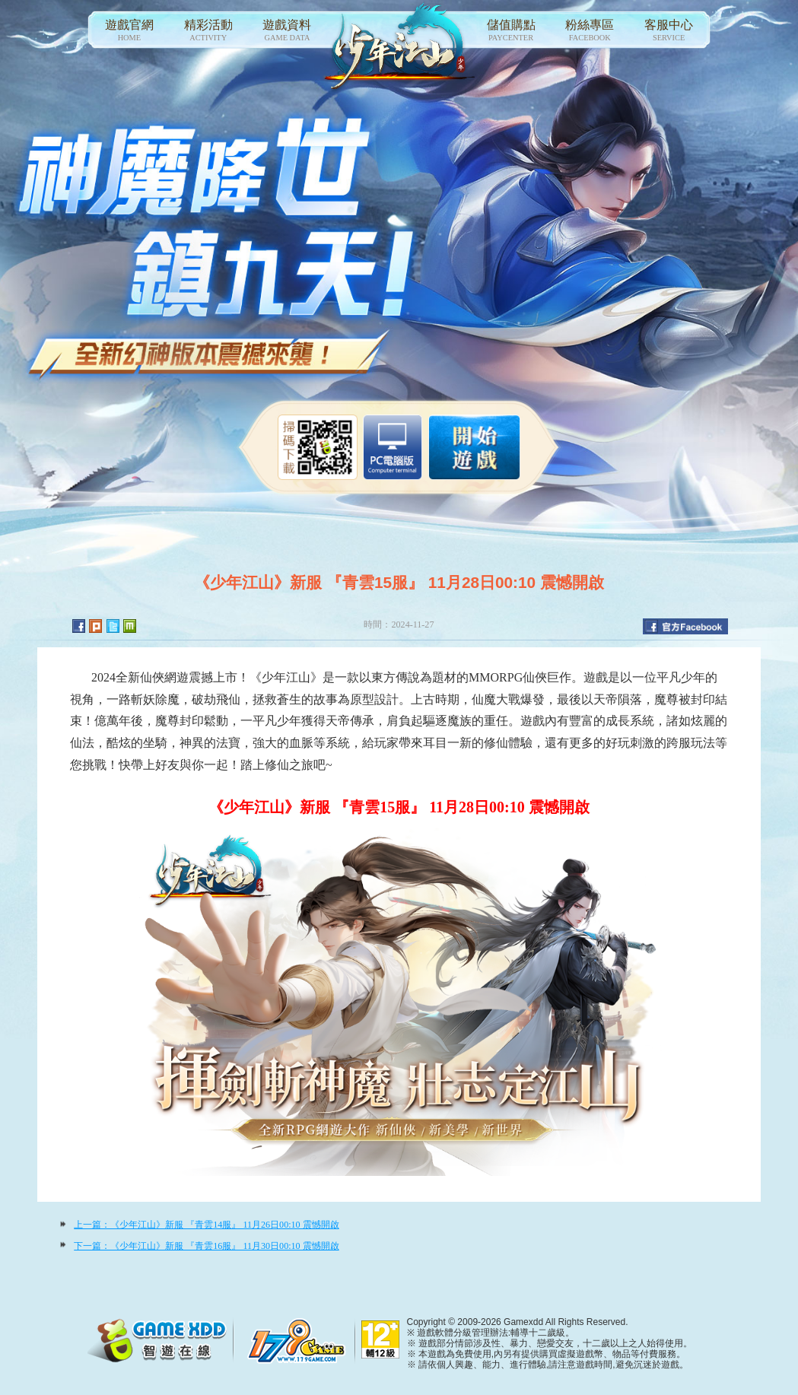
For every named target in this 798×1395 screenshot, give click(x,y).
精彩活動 (208, 30)
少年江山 (399, 47)
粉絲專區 (589, 30)
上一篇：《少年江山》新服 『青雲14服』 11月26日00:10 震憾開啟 (206, 1224)
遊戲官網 (129, 30)
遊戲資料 (287, 30)
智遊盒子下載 (392, 447)
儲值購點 (511, 30)
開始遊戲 (474, 447)
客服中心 (668, 30)
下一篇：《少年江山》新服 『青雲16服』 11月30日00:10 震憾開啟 (206, 1246)
